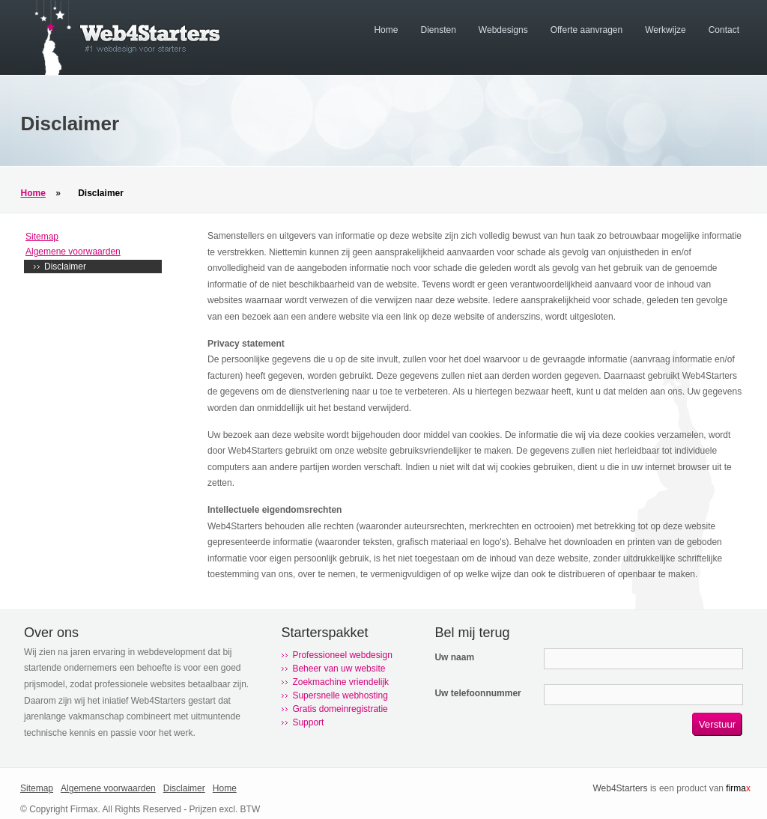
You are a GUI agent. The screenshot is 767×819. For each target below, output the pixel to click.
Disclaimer (101, 193)
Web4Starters (619, 788)
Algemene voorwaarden (73, 251)
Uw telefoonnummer (477, 693)
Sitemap (41, 236)
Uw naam (454, 657)
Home (33, 193)
